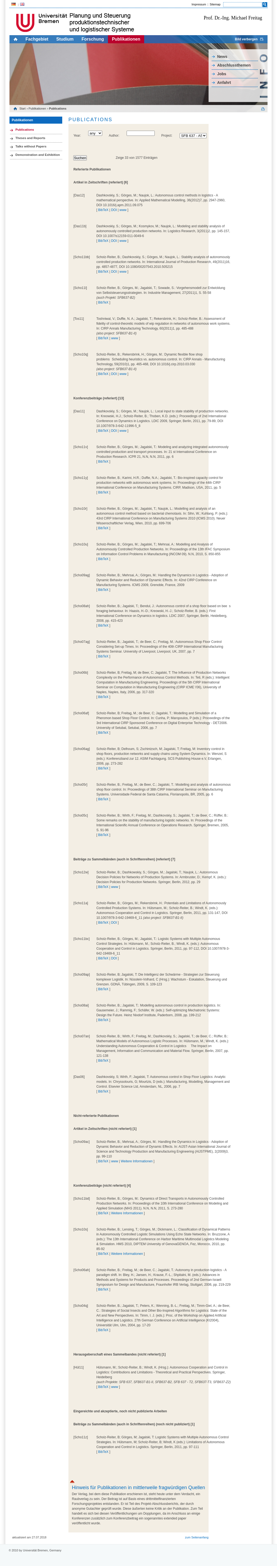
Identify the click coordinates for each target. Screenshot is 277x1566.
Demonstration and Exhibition (37, 154)
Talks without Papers (31, 146)
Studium (65, 39)
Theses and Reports (30, 138)
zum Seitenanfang (197, 1537)
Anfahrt (224, 82)
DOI (114, 210)
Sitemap (215, 4)
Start (22, 108)
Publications (24, 129)
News (222, 56)
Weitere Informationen (137, 1161)
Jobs (221, 74)
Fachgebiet (36, 39)
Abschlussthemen (234, 65)
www (123, 210)
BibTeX (103, 210)
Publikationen (126, 39)
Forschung (93, 39)
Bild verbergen (246, 39)
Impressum (199, 4)
